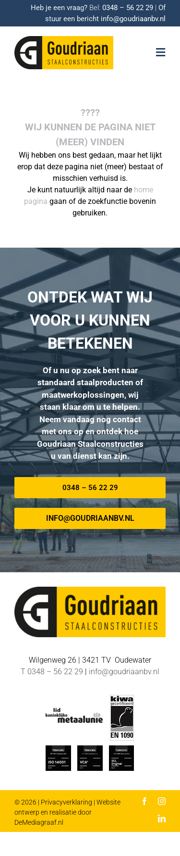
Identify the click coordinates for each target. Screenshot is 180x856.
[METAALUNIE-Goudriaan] (74, 711)
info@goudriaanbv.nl (133, 18)
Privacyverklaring (66, 802)
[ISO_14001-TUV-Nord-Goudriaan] (58, 749)
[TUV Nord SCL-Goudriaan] (121, 749)
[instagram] (162, 801)
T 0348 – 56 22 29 (52, 671)
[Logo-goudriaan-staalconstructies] (63, 39)
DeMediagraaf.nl (38, 822)
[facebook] (144, 801)
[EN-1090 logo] (122, 698)
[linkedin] (162, 818)
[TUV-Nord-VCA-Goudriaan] (90, 749)
